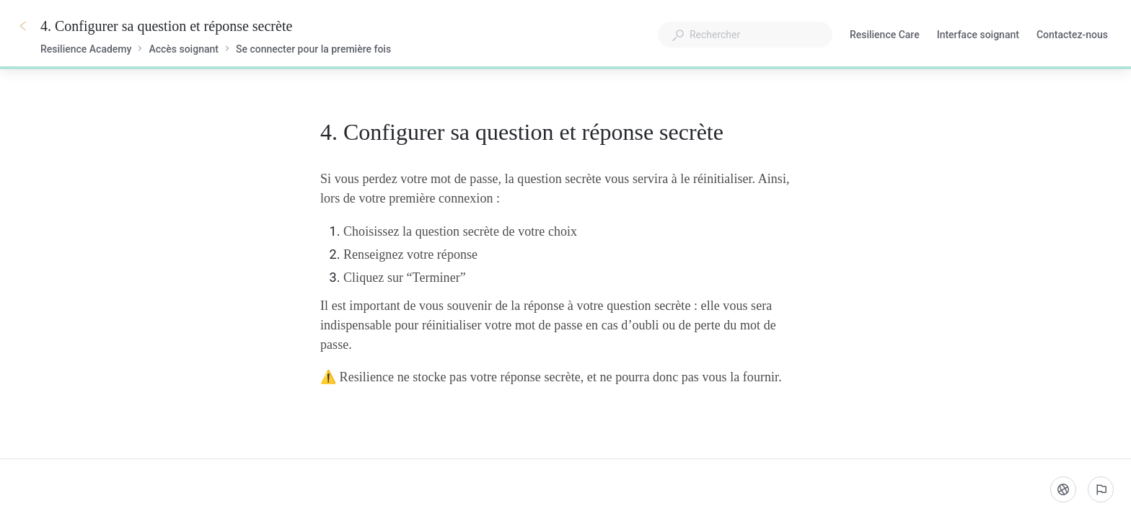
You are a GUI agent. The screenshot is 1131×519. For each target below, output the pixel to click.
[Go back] (23, 26)
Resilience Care (885, 36)
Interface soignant (978, 36)
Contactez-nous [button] (1072, 34)
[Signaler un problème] (1101, 489)
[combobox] (745, 35)
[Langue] (1063, 489)
